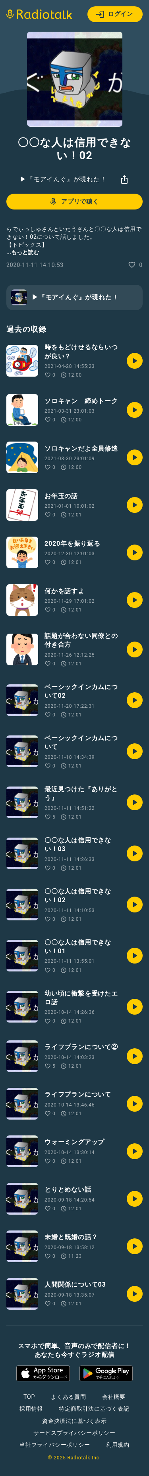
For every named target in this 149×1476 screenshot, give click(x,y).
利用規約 (118, 1445)
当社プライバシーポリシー (54, 1445)
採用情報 (31, 1409)
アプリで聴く (73, 201)
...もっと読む (22, 252)
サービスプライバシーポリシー (74, 1433)
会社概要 (114, 1397)
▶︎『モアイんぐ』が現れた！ (63, 179)
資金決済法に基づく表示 (74, 1421)
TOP (29, 1397)
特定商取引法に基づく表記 (94, 1409)
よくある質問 (68, 1397)
